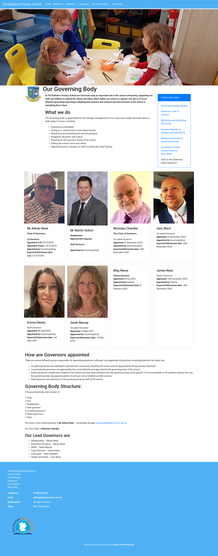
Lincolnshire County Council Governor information (170, 150)
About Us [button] (58, 4)
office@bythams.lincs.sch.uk (47, 497)
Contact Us (117, 4)
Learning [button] (83, 4)
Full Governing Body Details (174, 106)
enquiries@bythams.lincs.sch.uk (111, 423)
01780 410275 (40, 493)
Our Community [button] (100, 4)
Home (48, 4)
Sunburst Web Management (123, 545)
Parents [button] (71, 4)
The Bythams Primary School (21, 4)
